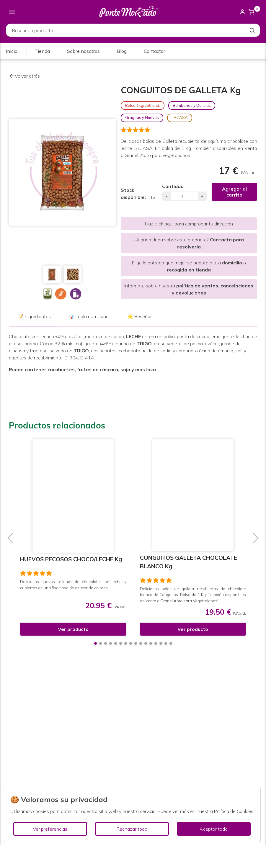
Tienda (42, 51)
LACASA (180, 117)
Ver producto (73, 629)
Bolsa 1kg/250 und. (142, 105)
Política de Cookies (233, 811)
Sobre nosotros (83, 51)
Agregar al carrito (234, 192)
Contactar (154, 51)
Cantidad (173, 186)
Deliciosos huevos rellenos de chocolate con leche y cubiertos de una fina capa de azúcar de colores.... (73, 584)
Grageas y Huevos (142, 117)
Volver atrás (24, 75)
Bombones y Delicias (192, 105)
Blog (122, 51)
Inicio (11, 51)
